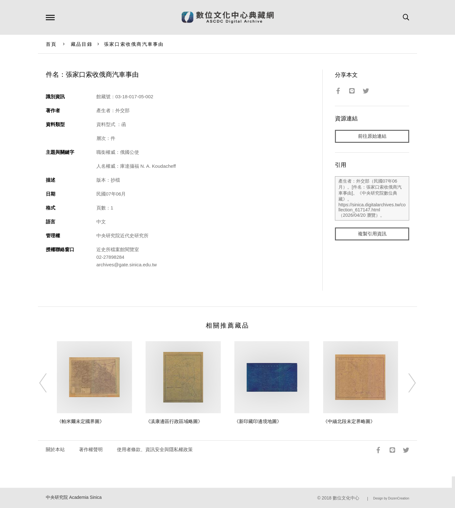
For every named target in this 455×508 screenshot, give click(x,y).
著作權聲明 (91, 449)
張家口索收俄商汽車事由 (134, 44)
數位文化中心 (346, 498)
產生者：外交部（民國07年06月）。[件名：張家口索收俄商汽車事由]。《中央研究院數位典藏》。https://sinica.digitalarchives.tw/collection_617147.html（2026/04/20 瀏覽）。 (372, 199)
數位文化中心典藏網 (228, 17)
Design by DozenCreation (391, 498)
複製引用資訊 (372, 234)
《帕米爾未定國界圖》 (80, 421)
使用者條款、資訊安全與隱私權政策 (155, 449)
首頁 (51, 44)
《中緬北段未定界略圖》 (349, 421)
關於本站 (55, 449)
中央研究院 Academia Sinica (74, 497)
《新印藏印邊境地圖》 (258, 421)
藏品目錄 (82, 44)
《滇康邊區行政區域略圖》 (174, 421)
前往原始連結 (372, 136)
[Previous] (48, 383)
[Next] (406, 383)
